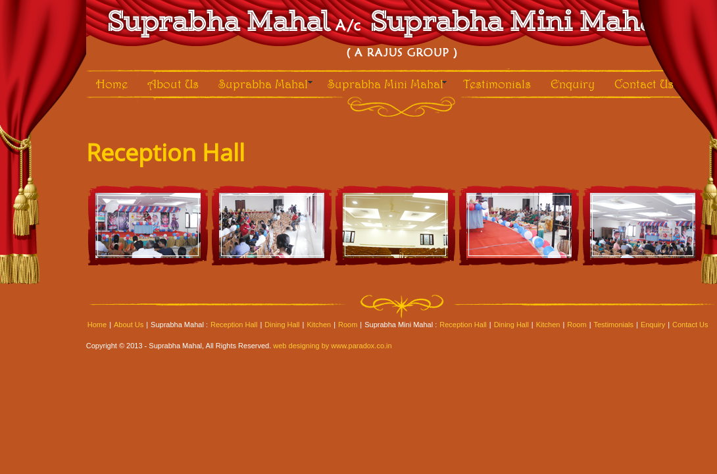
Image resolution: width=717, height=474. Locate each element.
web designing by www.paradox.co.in (332, 346)
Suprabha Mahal (263, 83)
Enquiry (573, 83)
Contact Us (644, 83)
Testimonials (497, 83)
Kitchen (319, 325)
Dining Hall (281, 325)
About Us (173, 83)
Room (347, 325)
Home (112, 83)
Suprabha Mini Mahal (385, 83)
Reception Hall (234, 325)
